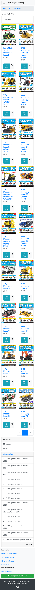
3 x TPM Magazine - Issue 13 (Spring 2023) (15, 504)
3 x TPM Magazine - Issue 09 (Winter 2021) (15, 474)
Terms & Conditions (7, 557)
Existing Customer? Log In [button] (17, 576)
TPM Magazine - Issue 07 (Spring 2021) (25, 147)
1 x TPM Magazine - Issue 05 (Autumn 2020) (16, 534)
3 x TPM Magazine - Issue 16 (12, 479)
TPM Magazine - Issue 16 (8, 328)
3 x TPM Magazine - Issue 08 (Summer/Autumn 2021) (12, 511)
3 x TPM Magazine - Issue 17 (12, 493)
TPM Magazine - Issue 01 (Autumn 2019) (25, 52)
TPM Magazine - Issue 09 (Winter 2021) (25, 194)
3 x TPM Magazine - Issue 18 (12, 516)
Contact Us (5, 565)
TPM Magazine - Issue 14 (8, 286)
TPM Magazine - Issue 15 (25, 286)
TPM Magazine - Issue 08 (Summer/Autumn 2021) (8, 194)
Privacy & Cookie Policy (9, 553)
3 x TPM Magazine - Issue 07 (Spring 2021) (15, 467)
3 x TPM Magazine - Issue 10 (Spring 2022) (15, 460)
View (6, 66)
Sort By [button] (7, 19)
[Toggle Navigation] (4, 3)
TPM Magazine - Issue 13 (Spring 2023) (25, 241)
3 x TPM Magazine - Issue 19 (12, 521)
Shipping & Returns (7, 561)
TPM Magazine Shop (15, 3)
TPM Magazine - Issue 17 (25, 328)
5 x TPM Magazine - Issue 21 (12, 489)
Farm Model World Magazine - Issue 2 (8, 51)
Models (5, 449)
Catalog (9, 8)
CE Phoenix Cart (21, 583)
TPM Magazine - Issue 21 (25, 413)
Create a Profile (6, 571)
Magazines (17, 8)
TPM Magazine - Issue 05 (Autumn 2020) (25, 100)
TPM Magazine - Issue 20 (8, 413)
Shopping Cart (8, 454)
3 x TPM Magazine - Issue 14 (12, 498)
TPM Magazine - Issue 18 (8, 371)
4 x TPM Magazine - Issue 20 (12, 484)
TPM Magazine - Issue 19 (25, 371)
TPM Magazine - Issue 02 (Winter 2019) (8, 99)
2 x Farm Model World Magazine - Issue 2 (17, 540)
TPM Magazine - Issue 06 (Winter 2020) (8, 147)
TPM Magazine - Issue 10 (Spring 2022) (8, 241)
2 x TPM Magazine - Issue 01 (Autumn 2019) (16, 527)
